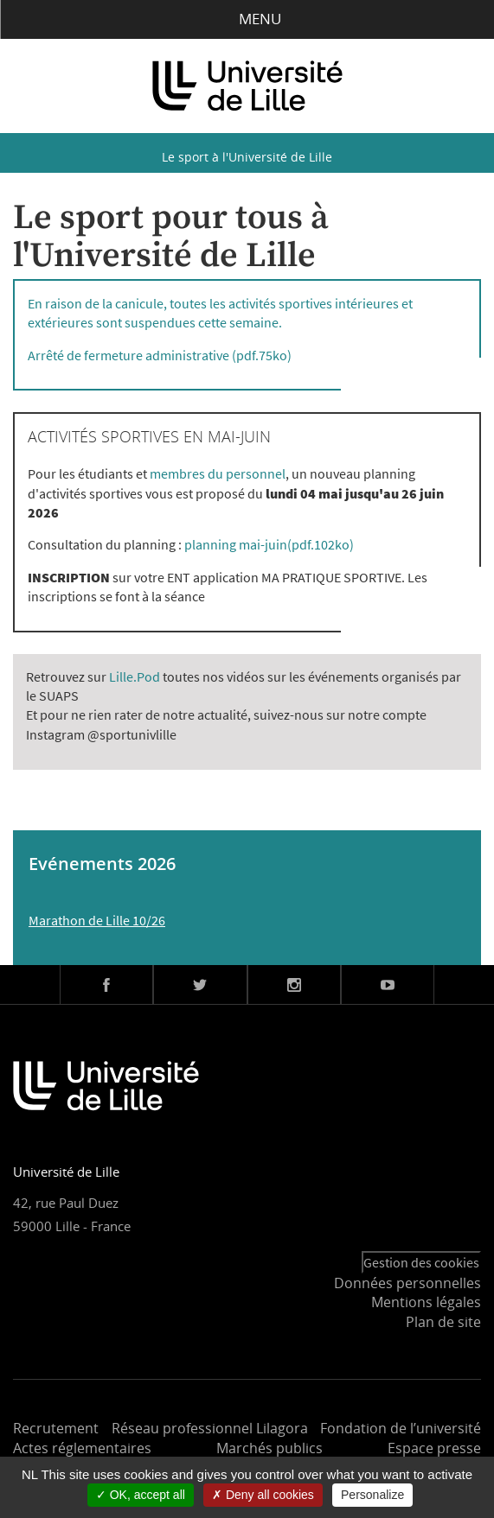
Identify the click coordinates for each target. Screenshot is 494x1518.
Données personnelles (407, 1283)
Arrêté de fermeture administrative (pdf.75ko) (160, 355)
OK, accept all (140, 1495)
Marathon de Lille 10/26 (97, 920)
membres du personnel (217, 473)
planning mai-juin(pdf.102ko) (269, 544)
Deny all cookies (263, 1495)
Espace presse (434, 1448)
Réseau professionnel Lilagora (210, 1428)
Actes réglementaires (82, 1448)
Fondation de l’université (400, 1428)
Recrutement (56, 1428)
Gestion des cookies (421, 1262)
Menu (247, 19)
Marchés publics (269, 1448)
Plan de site (443, 1321)
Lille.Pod (134, 676)
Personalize (372, 1495)
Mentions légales (426, 1302)
